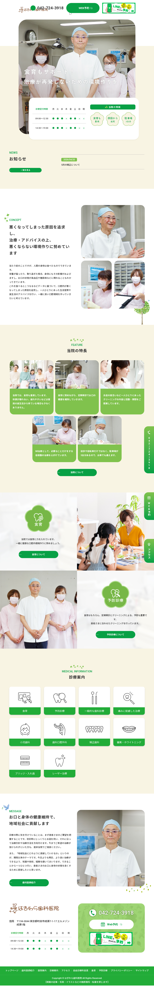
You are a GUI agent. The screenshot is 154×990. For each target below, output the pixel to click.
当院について (77, 475)
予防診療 (103, 975)
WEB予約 (149, 509)
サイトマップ (142, 975)
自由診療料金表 (123, 16)
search (133, 16)
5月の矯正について (70, 166)
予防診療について (115, 638)
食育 (93, 975)
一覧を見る (25, 171)
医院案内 (92, 16)
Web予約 (112, 929)
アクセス (149, 553)
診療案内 (101, 16)
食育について (38, 558)
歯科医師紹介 (81, 16)
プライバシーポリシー (121, 975)
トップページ (68, 16)
